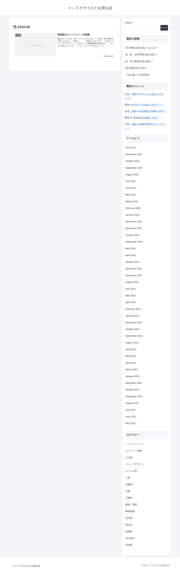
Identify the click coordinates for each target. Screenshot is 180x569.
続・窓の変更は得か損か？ (139, 61)
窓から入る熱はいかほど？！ (148, 104)
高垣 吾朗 (131, 94)
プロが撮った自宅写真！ (138, 75)
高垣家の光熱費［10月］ (153, 111)
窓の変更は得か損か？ (137, 68)
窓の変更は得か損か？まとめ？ (141, 48)
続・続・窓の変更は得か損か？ (141, 54)
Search (128, 22)
